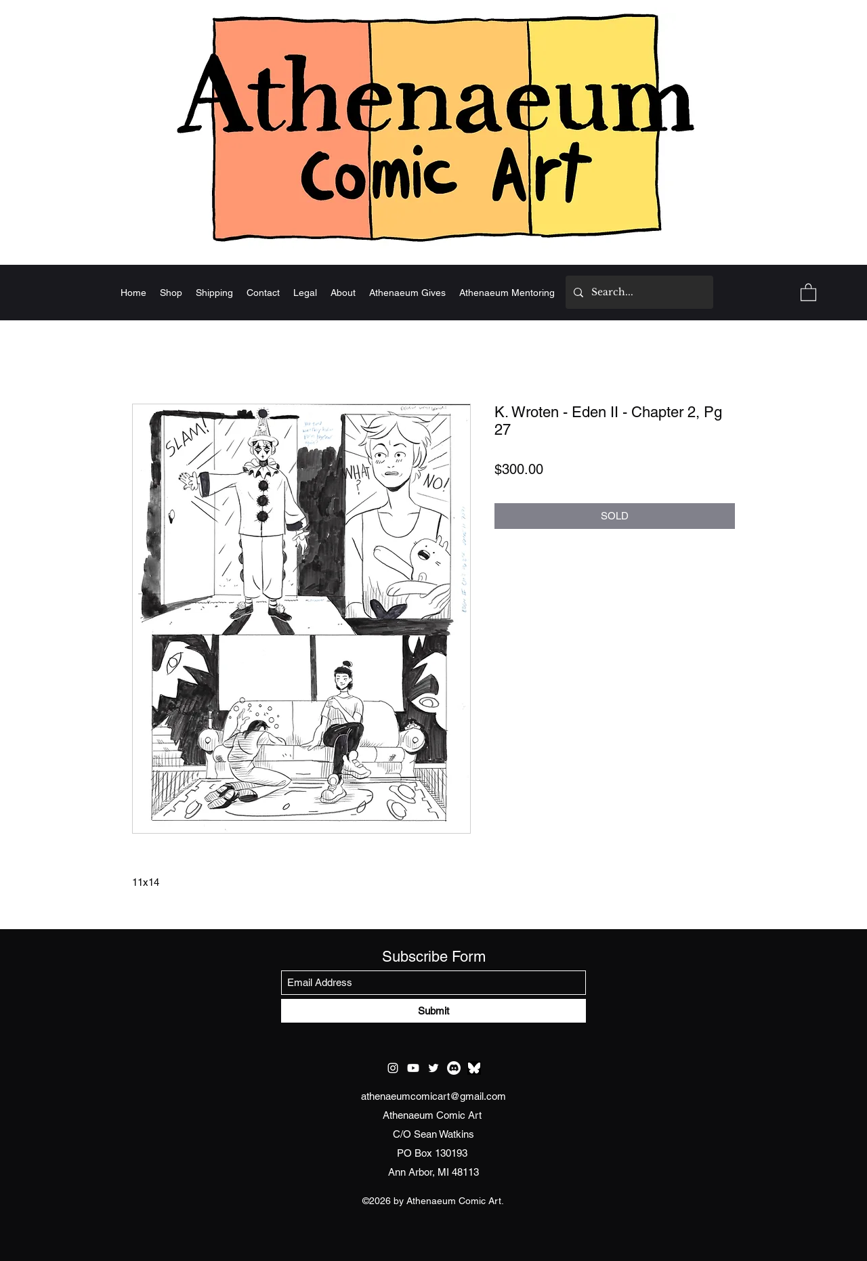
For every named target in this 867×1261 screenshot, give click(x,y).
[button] (808, 291)
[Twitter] (433, 1068)
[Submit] (433, 1011)
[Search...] (638, 292)
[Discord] (454, 1068)
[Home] (433, 126)
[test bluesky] (474, 1068)
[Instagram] (393, 1068)
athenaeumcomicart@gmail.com (433, 1096)
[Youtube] (413, 1068)
